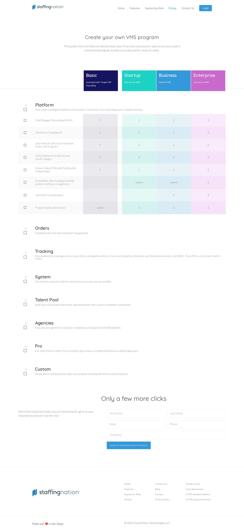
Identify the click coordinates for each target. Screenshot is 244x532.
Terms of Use (193, 484)
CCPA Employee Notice (198, 500)
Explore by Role (132, 495)
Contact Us (161, 484)
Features (129, 490)
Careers (159, 495)
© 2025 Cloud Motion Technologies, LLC (147, 523)
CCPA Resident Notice (198, 495)
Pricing (128, 500)
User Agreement (194, 490)
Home (127, 484)
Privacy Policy (162, 500)
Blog (157, 490)
